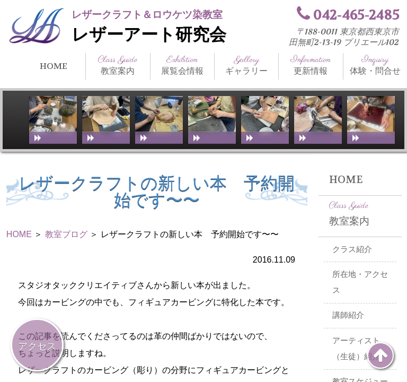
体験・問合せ (375, 65)
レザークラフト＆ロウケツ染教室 (147, 14)
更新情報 (310, 65)
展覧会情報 (182, 65)
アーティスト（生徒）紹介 (356, 348)
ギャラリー (246, 65)
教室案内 (117, 65)
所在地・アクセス (360, 282)
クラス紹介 (352, 249)
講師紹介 (348, 315)
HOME (53, 66)
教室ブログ (66, 234)
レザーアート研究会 (149, 35)
